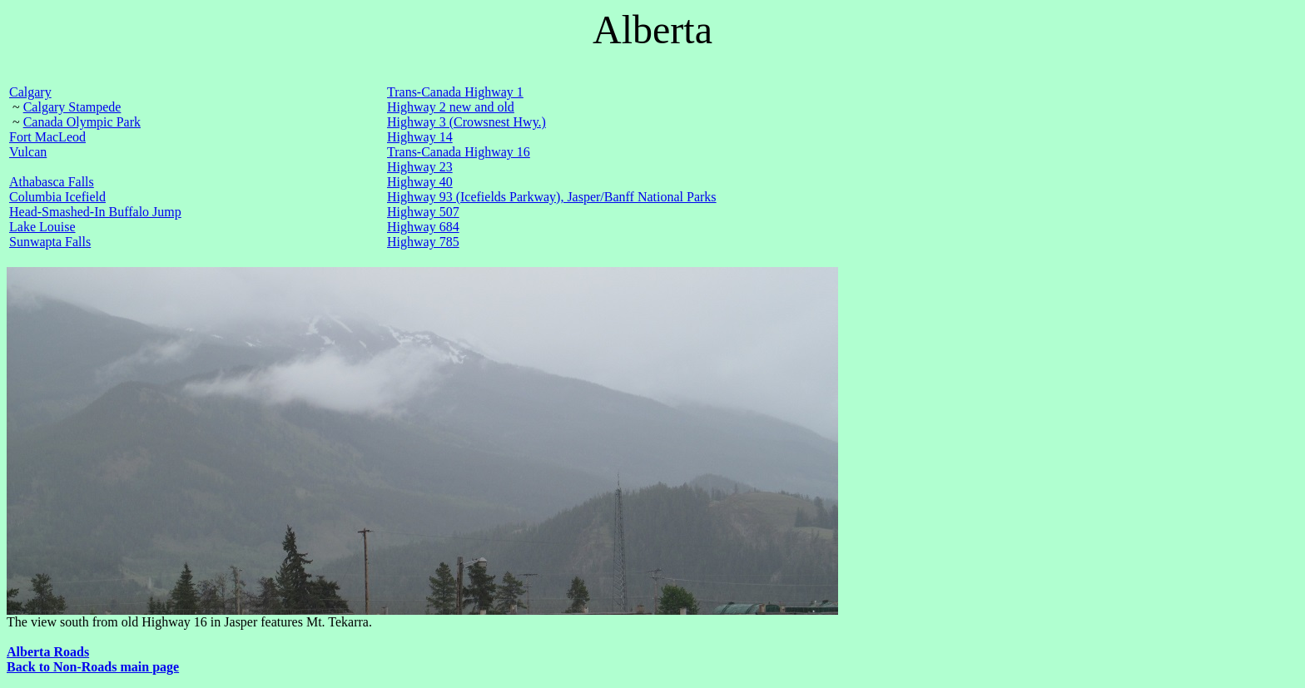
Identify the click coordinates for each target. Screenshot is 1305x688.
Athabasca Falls (51, 182)
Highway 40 (420, 182)
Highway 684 (423, 227)
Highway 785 (423, 242)
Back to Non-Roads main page (93, 667)
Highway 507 (423, 212)
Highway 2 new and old (450, 107)
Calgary (30, 92)
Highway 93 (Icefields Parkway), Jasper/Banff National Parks (552, 197)
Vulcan (28, 152)
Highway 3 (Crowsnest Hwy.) (466, 122)
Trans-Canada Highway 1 (455, 92)
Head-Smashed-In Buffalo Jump (95, 212)
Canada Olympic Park (82, 122)
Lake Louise (42, 227)
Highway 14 (420, 137)
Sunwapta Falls (50, 242)
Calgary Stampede (72, 107)
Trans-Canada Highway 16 (458, 152)
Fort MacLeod (47, 137)
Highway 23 (420, 167)
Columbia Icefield (57, 197)
